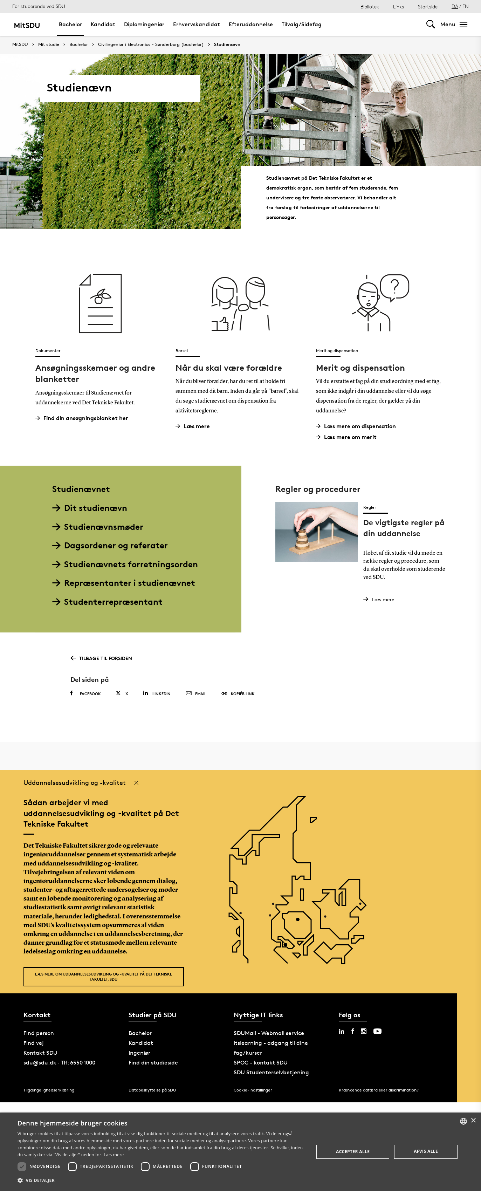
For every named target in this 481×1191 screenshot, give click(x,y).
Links (398, 6)
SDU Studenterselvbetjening (271, 1072)
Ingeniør (139, 1052)
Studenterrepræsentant (107, 602)
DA (455, 6)
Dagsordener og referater (110, 545)
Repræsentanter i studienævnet (123, 583)
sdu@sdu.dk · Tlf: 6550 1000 (59, 1062)
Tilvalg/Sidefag (302, 24)
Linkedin (157, 693)
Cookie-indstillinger (253, 1090)
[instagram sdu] (363, 1031)
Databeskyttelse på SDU (152, 1090)
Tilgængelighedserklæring (48, 1090)
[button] (161, 1180)
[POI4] (300, 922)
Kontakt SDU (40, 1052)
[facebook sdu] (352, 1031)
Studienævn (227, 44)
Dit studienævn (89, 508)
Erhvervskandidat (196, 24)
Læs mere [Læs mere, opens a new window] (114, 1155)
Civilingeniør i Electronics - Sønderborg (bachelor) (151, 44)
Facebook (85, 693)
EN (465, 6)
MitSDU (20, 44)
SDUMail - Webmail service (269, 1033)
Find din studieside (153, 1062)
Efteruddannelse (251, 24)
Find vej (33, 1043)
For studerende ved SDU (38, 6)
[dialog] (240, 1152)
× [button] (473, 1120)
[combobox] (463, 1121)
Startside (428, 6)
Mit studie (48, 44)
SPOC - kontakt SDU (261, 1062)
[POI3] (288, 947)
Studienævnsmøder (97, 527)
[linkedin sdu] (341, 1031)
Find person (38, 1033)
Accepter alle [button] (353, 1152)
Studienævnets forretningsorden (125, 564)
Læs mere (195, 426)
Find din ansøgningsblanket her (84, 418)
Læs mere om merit (349, 437)
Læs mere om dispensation (358, 426)
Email (196, 694)
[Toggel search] (430, 24)
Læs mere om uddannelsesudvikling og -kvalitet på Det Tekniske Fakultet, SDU (103, 976)
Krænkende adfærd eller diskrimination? (379, 1090)
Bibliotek (369, 6)
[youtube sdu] (377, 1031)
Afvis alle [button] (426, 1151)
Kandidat (103, 24)
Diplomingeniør (144, 24)
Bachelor (70, 24)
